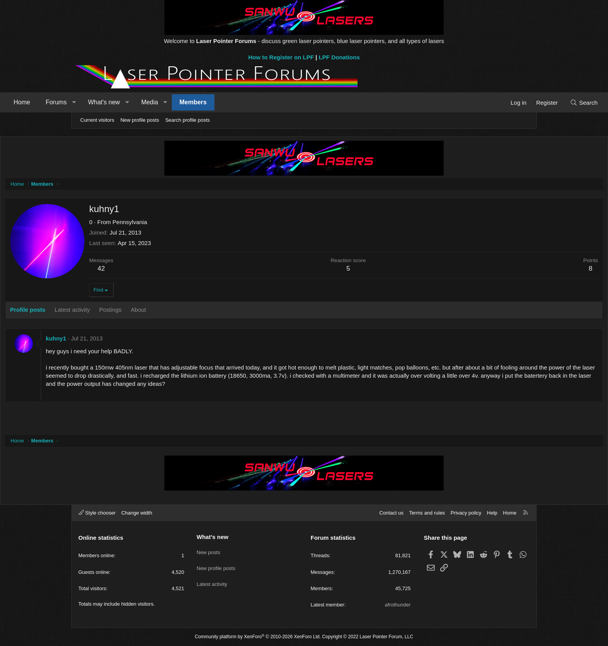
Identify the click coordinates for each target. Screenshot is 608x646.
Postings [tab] (184, 311)
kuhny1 (129, 340)
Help (492, 513)
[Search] (514, 103)
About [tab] (211, 311)
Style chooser (97, 513)
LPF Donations (339, 57)
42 (174, 270)
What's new (173, 102)
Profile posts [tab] (101, 311)
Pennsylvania (203, 224)
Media (219, 102)
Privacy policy (466, 513)
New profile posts (139, 120)
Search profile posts (187, 120)
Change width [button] (136, 513)
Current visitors (97, 120)
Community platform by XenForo (258, 636)
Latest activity (212, 578)
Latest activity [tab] (145, 311)
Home (91, 102)
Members (262, 102)
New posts (208, 550)
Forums (125, 102)
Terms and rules (427, 513)
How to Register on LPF (281, 57)
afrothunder (398, 605)
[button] (143, 102)
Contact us (391, 513)
